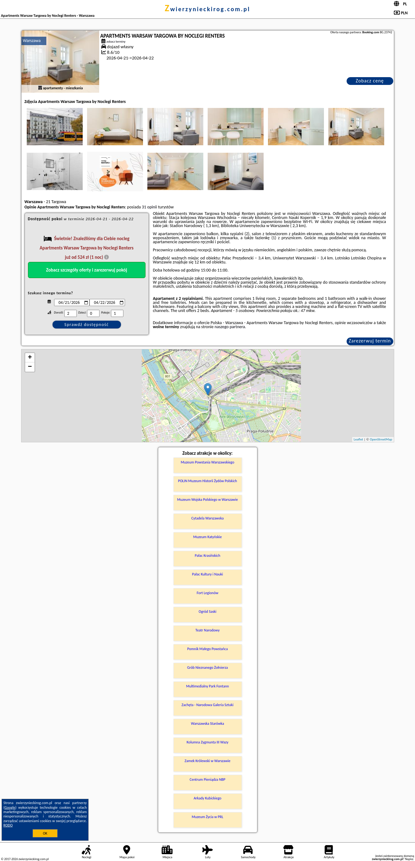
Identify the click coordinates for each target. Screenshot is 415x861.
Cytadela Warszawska (207, 518)
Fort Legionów (208, 593)
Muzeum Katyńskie (207, 537)
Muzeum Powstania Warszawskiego (207, 462)
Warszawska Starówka (207, 723)
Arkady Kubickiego (207, 798)
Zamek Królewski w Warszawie (208, 761)
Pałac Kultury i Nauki (207, 574)
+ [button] (30, 357)
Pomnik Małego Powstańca (207, 649)
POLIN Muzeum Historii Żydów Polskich (207, 481)
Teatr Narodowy (208, 630)
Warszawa (32, 40)
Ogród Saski (207, 611)
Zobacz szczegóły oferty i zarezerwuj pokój (86, 270)
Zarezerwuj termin (370, 341)
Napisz (409, 859)
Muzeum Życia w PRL (208, 817)
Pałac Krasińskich (207, 555)
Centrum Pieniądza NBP (207, 779)
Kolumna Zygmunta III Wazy (207, 742)
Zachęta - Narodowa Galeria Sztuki (207, 705)
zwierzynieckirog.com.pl (207, 9)
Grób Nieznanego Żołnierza (207, 667)
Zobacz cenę (370, 81)
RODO (8, 825)
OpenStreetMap (381, 439)
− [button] (30, 367)
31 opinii (149, 207)
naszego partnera (229, 326)
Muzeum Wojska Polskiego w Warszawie (207, 499)
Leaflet (358, 439)
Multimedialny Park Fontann (207, 686)
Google (10, 807)
